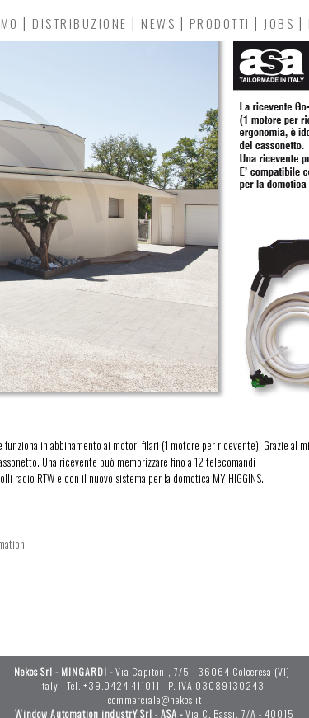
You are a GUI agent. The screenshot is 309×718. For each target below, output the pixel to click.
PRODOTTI (220, 23)
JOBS (279, 23)
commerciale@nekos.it (155, 699)
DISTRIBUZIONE (80, 23)
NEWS (158, 23)
